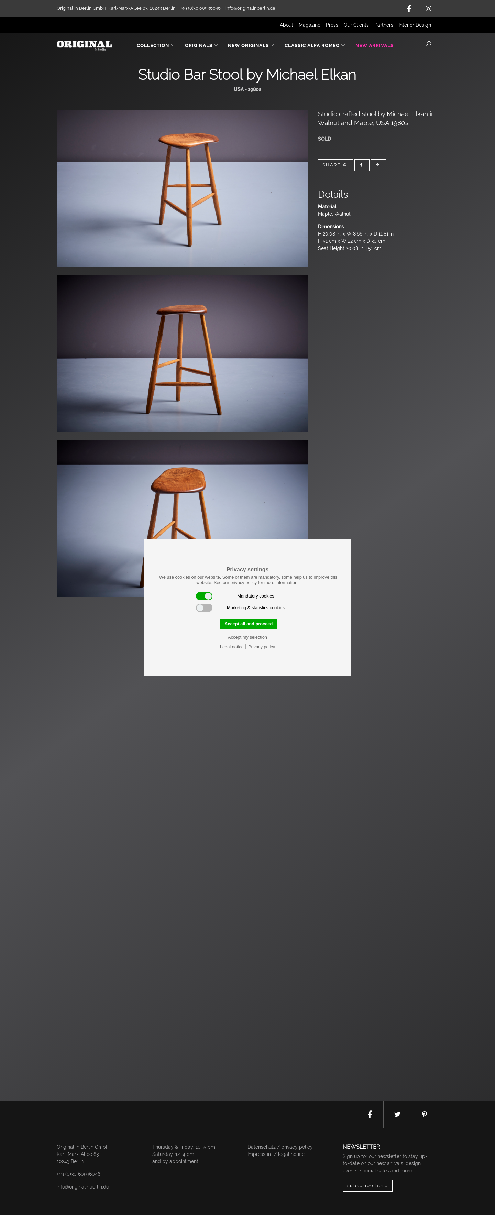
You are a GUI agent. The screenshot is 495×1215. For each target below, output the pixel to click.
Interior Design (415, 25)
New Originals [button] (251, 45)
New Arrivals (374, 45)
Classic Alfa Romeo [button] (315, 45)
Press (332, 25)
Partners (383, 25)
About (286, 25)
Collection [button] (156, 45)
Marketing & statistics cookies (240, 608)
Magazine (309, 25)
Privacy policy (261, 646)
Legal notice (232, 646)
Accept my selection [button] (247, 637)
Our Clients (356, 25)
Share (335, 164)
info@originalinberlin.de (250, 8)
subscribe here (367, 1185)
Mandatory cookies (235, 596)
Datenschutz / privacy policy (280, 1147)
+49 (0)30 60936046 (78, 1174)
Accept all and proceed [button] (248, 623)
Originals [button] (201, 45)
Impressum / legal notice (276, 1154)
